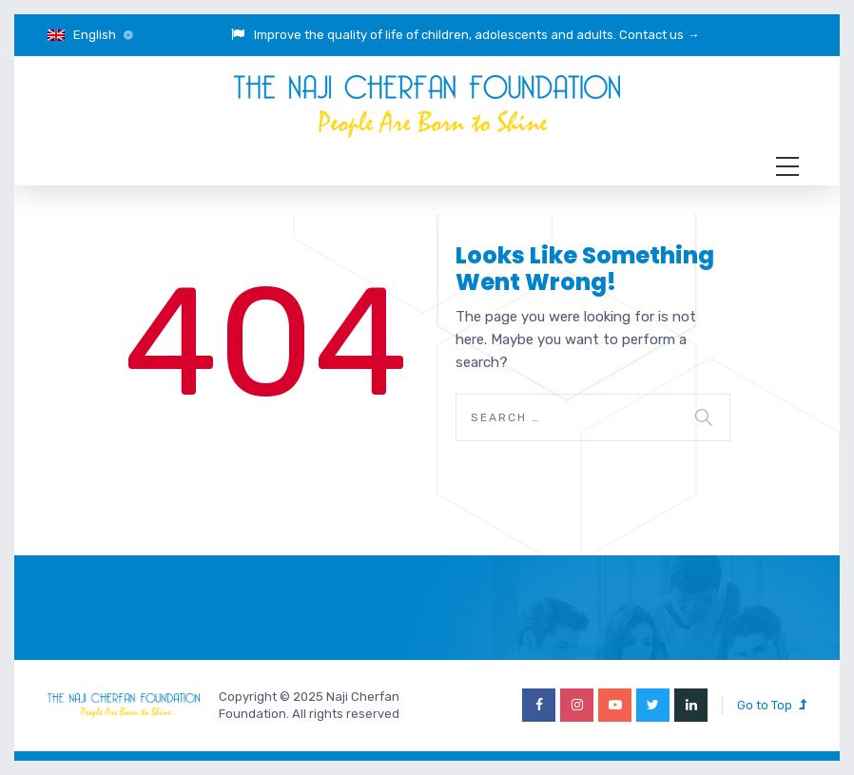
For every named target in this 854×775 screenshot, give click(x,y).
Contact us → (659, 35)
